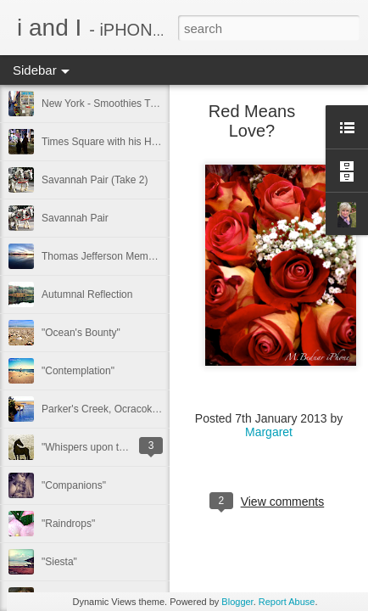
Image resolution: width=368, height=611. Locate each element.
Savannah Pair (75, 218)
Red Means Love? (252, 121)
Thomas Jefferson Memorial (105, 256)
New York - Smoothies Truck (106, 103)
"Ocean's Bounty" (81, 333)
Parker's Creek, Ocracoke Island (114, 409)
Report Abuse (287, 602)
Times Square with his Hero (104, 142)
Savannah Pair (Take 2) (95, 180)
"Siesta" (59, 562)
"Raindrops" (68, 524)
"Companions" (74, 485)
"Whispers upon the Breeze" (105, 447)
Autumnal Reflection (87, 294)
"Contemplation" (78, 371)
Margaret (269, 432)
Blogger (237, 602)
